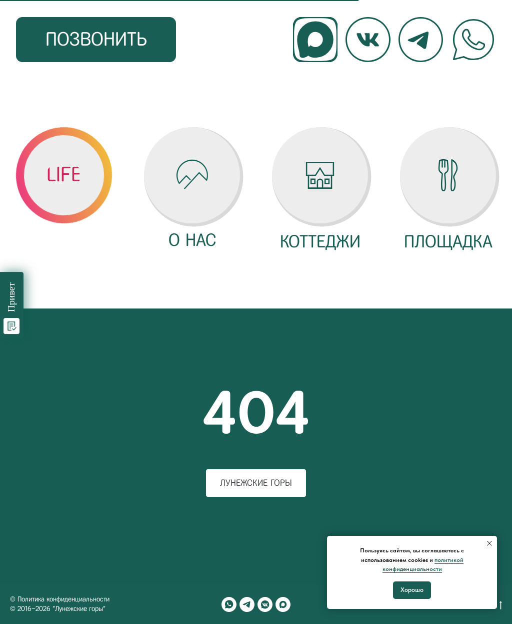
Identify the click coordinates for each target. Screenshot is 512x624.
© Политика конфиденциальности (60, 599)
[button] (64, 174)
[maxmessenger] (283, 604)
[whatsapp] (229, 604)
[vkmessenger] (265, 604)
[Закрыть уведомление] (489, 543)
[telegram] (247, 604)
